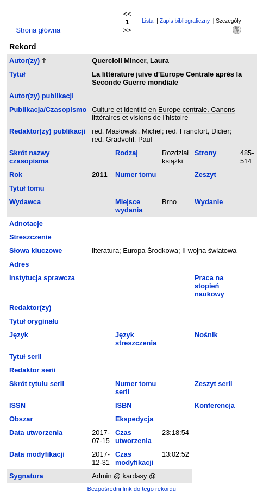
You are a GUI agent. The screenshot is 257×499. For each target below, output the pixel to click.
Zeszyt (205, 174)
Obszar (21, 419)
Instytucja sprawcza (42, 278)
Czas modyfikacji (134, 458)
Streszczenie (30, 237)
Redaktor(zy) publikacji (47, 131)
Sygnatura (26, 476)
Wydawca (25, 202)
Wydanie (209, 202)
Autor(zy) (24, 60)
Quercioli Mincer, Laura (130, 60)
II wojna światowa (209, 251)
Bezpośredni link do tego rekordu (131, 488)
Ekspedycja (134, 419)
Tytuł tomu (26, 188)
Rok (15, 174)
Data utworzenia (35, 432)
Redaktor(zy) (30, 308)
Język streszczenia (135, 339)
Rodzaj (126, 153)
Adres (19, 264)
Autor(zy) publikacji (41, 96)
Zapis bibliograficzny (185, 21)
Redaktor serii (32, 370)
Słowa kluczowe (35, 251)
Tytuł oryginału (34, 321)
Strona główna (38, 30)
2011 (99, 174)
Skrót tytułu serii (36, 384)
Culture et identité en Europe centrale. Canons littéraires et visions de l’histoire (163, 113)
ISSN (17, 405)
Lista (148, 21)
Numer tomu (135, 174)
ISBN (123, 405)
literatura (105, 251)
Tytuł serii (25, 356)
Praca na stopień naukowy (209, 286)
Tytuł (17, 74)
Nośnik (206, 335)
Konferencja (215, 405)
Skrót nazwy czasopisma (29, 157)
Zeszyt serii (214, 384)
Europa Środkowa (150, 251)
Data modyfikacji (37, 454)
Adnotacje (26, 223)
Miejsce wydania (129, 206)
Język (18, 335)
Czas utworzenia (133, 436)
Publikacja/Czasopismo (47, 109)
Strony (206, 153)
